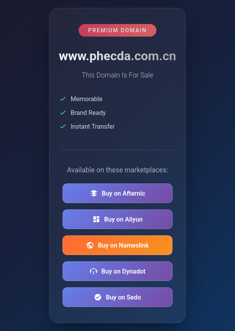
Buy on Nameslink (117, 245)
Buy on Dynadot (117, 271)
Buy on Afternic (117, 193)
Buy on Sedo (117, 297)
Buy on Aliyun (117, 219)
